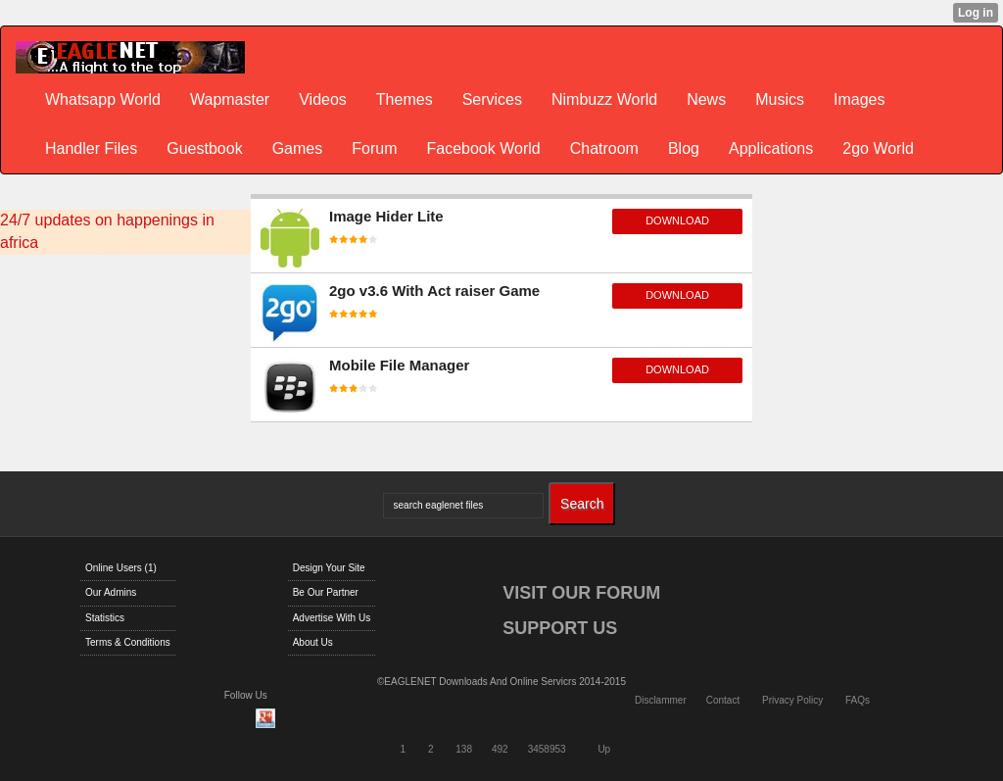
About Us (313, 642)
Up (603, 749)
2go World (878, 148)
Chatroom (604, 148)
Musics (779, 99)
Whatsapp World (103, 99)
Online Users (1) (121, 567)
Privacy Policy (792, 700)
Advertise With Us (331, 617)
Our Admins (110, 592)
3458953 (547, 749)
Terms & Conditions (127, 642)
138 (463, 749)
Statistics (104, 617)
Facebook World (483, 148)
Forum (374, 148)
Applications (771, 148)
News (706, 99)
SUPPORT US (559, 628)
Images (859, 99)
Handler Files (91, 148)
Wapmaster (229, 99)
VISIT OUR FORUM (581, 593)
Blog (683, 148)
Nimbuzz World (604, 99)
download (677, 220)
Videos (323, 99)
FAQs (857, 700)
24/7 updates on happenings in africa (107, 231)
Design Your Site (329, 567)
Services (492, 99)
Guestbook (204, 148)
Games (297, 148)
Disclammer (661, 700)
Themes (404, 99)
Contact (723, 700)
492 (500, 749)
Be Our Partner (325, 592)
